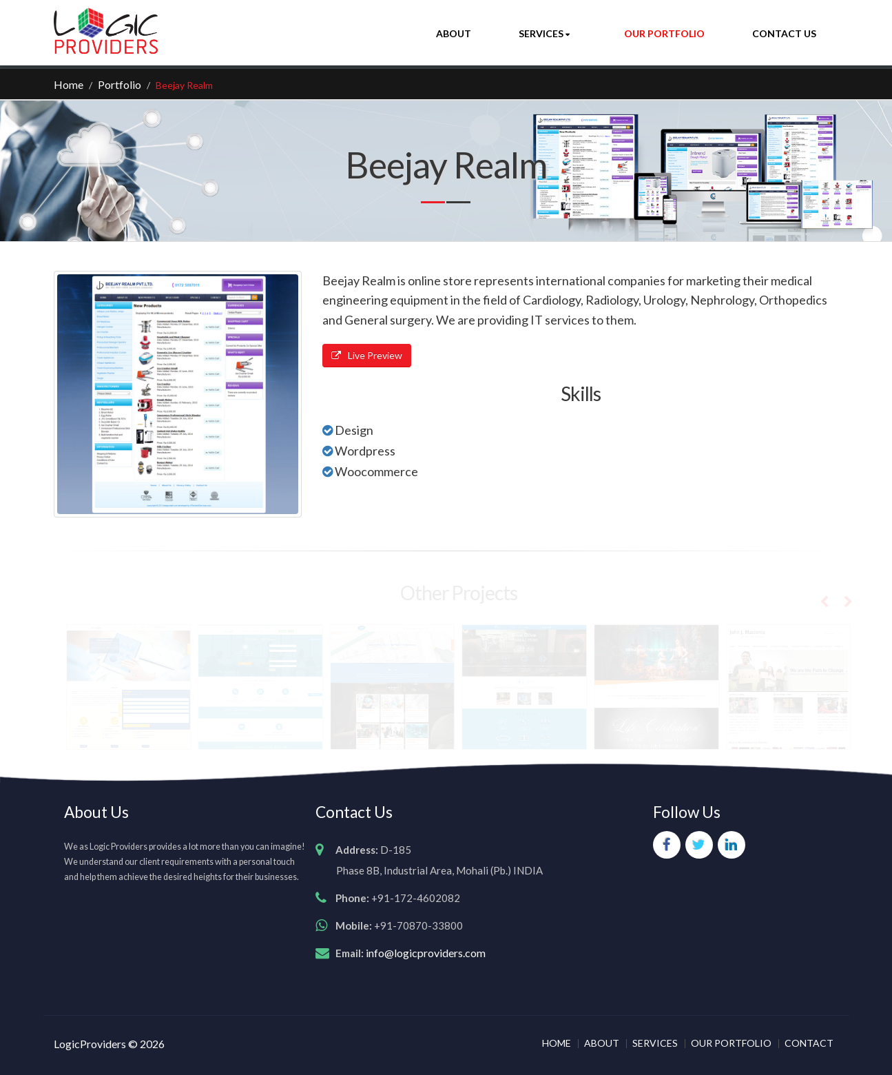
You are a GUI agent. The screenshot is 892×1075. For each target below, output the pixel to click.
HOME (556, 1043)
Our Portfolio (664, 33)
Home (68, 84)
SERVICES (655, 1043)
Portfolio (119, 84)
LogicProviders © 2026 (109, 1043)
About (453, 33)
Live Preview (366, 355)
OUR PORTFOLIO (731, 1043)
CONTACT (809, 1043)
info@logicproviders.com (426, 952)
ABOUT (601, 1043)
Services (542, 33)
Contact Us (784, 33)
